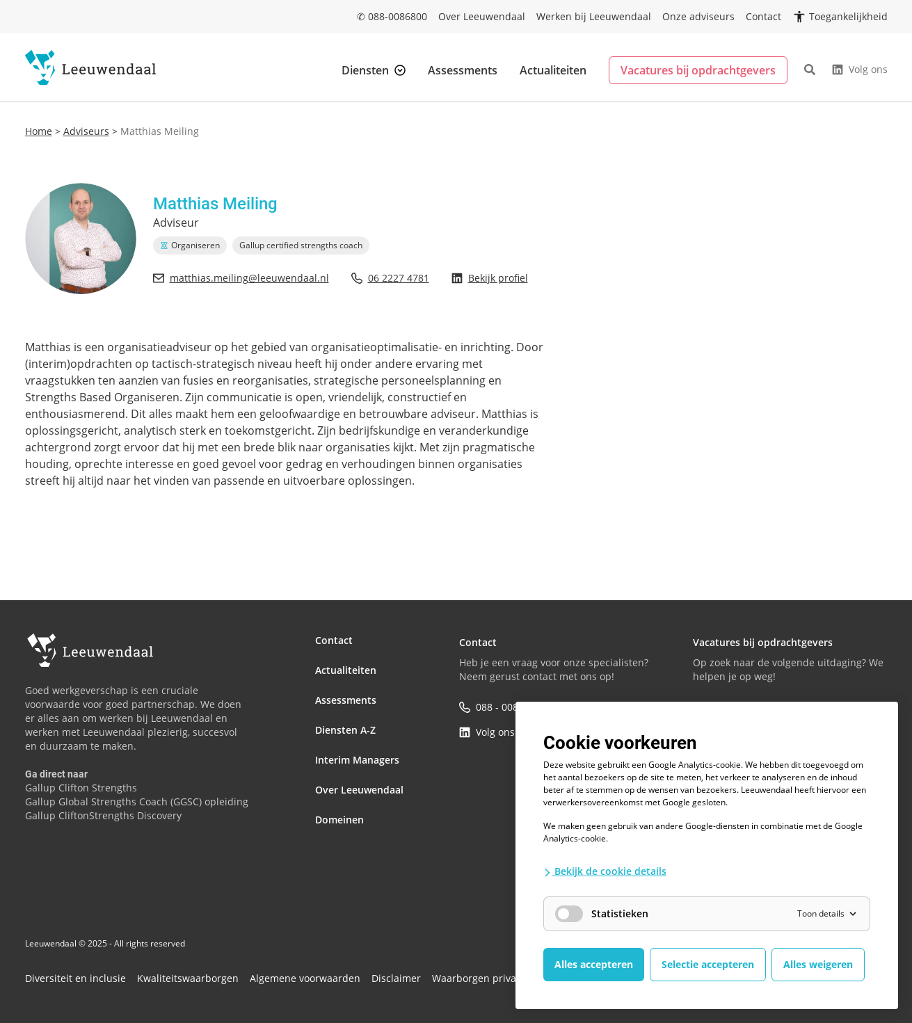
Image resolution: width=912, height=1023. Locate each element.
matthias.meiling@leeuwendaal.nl (241, 277)
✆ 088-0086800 (392, 16)
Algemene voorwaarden (260, 972)
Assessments (462, 70)
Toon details (827, 913)
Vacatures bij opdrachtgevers (698, 70)
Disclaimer (339, 972)
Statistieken (601, 913)
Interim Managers (357, 740)
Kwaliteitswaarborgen (161, 972)
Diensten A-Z (345, 715)
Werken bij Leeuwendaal (593, 16)
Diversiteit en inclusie (66, 972)
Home (38, 131)
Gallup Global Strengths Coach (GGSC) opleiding (136, 801)
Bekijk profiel (489, 277)
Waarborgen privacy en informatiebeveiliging (458, 972)
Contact (763, 16)
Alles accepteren (593, 964)
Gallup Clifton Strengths (81, 787)
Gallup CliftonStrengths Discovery (103, 815)
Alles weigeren (818, 964)
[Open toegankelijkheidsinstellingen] (840, 17)
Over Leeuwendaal (481, 16)
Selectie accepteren (708, 964)
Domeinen (339, 790)
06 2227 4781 (390, 277)
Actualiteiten (553, 70)
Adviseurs (86, 131)
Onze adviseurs (698, 16)
